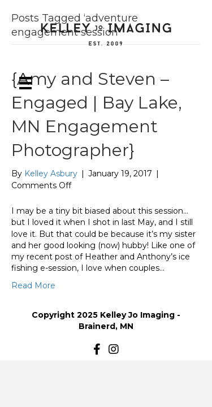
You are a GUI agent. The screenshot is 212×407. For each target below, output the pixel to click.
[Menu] (25, 83)
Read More (33, 285)
